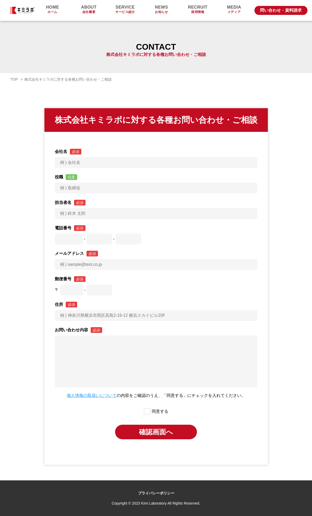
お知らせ (161, 9)
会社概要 (89, 9)
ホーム (52, 9)
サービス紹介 (125, 9)
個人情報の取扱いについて (92, 395)
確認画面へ (156, 432)
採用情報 (198, 9)
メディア (234, 9)
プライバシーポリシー (156, 493)
